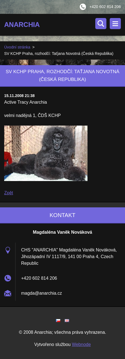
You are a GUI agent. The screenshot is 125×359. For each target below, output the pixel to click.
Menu (115, 23)
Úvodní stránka (17, 47)
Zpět (8, 192)
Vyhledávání (100, 23)
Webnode (81, 344)
